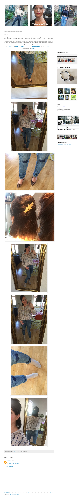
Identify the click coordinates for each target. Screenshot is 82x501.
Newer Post (6, 492)
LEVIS (10, 46)
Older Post (51, 492)
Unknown (9, 460)
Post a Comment (9, 466)
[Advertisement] (29, 479)
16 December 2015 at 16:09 (13, 463)
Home (29, 492)
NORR (33, 48)
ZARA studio (24, 46)
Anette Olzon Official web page (64, 144)
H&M (16, 46)
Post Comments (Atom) (14, 494)
